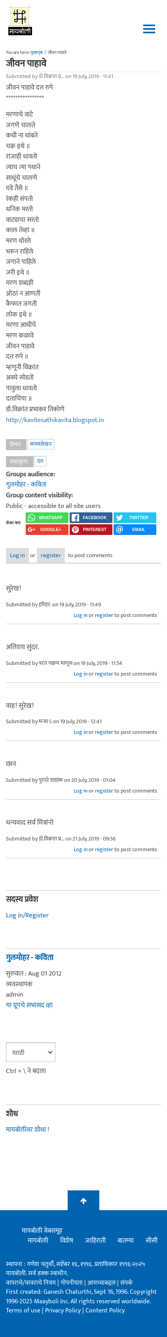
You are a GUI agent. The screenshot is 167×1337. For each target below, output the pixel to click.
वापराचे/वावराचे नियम (31, 1283)
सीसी (152, 1240)
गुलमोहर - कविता (26, 484)
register (51, 555)
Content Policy (105, 1310)
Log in (17, 555)
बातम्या (126, 1240)
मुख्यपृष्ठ (36, 52)
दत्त (40, 461)
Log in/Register (27, 915)
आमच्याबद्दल (102, 1283)
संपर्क (126, 1283)
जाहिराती (95, 1240)
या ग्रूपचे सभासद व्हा (29, 1005)
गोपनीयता (72, 1283)
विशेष (66, 1240)
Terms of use (23, 1310)
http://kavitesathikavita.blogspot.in (55, 420)
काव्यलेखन (40, 444)
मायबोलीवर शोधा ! (27, 1129)
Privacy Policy (63, 1310)
